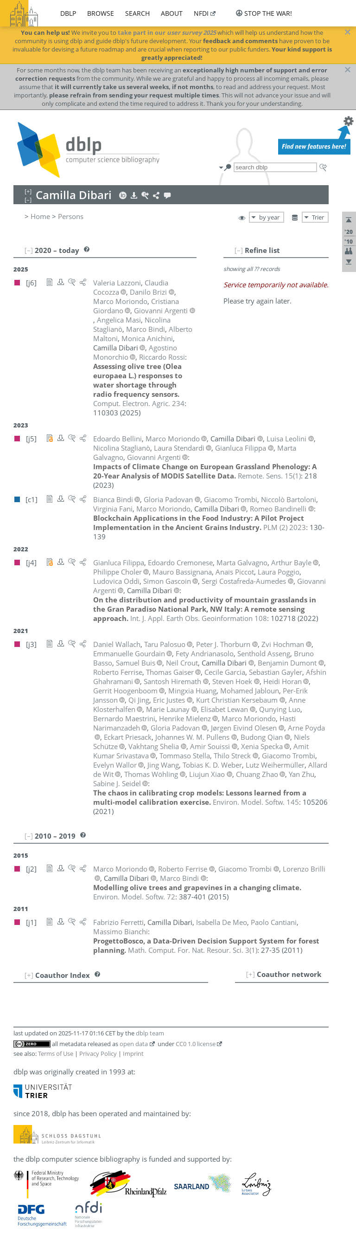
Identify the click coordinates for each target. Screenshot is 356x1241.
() (269, 475)
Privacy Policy (98, 1053)
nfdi (201, 13)
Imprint (133, 1053)
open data (134, 1044)
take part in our (167, 32)
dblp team (150, 1033)
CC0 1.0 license (196, 1044)
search (137, 13)
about (172, 13)
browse (100, 13)
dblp (68, 13)
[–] (239, 250)
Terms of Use (55, 1053)
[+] (250, 974)
